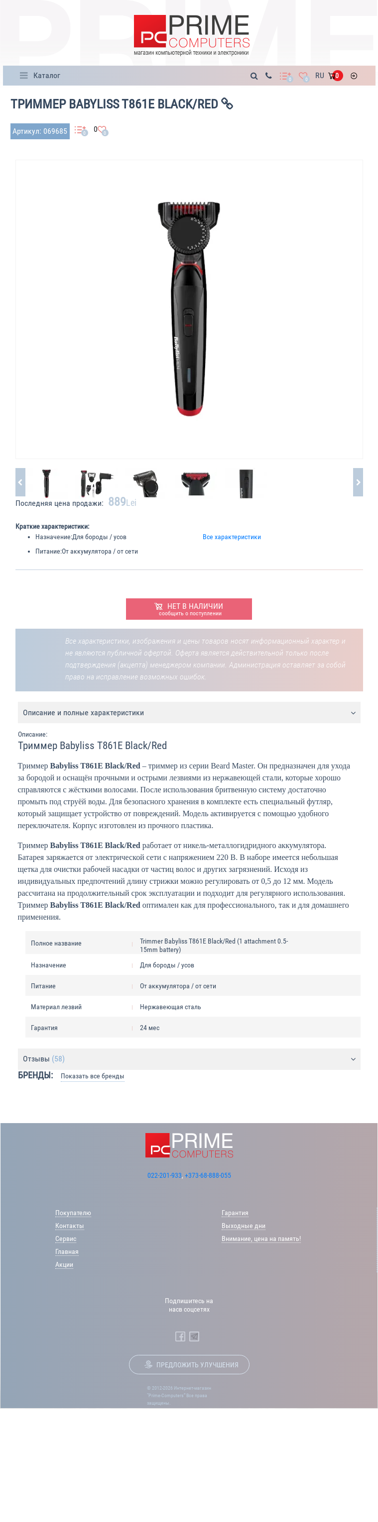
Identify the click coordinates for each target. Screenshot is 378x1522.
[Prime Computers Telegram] (194, 1336)
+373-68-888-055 (208, 1175)
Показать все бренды (93, 1076)
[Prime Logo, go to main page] (191, 35)
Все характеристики (232, 537)
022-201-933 (164, 1175)
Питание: (48, 551)
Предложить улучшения (197, 1365)
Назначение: (53, 537)
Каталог (46, 75)
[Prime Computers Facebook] (180, 1336)
